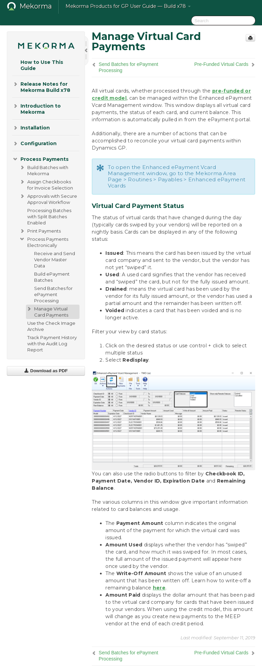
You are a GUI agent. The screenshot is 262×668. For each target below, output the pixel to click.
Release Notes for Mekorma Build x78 (41, 86)
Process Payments (40, 159)
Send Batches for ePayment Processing (53, 294)
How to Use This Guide (41, 65)
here (159, 588)
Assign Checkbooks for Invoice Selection (46, 184)
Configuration (34, 143)
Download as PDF (46, 370)
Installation (31, 128)
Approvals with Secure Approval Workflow (48, 198)
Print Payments (40, 231)
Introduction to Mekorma (36, 108)
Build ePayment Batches (52, 277)
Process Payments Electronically (43, 241)
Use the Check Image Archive (51, 326)
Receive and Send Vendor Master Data (54, 259)
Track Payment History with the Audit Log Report (52, 343)
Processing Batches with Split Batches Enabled (49, 216)
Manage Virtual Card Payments (47, 311)
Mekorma (35, 6)
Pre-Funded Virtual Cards (221, 64)
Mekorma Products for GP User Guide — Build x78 (128, 6)
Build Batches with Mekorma (43, 169)
